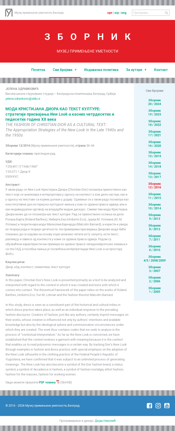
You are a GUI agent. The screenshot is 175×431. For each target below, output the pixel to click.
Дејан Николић (105, 420)
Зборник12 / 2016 (154, 185)
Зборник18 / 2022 (154, 123)
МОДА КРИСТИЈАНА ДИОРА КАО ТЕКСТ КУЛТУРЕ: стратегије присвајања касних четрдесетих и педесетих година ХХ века (59, 114)
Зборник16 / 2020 (154, 143)
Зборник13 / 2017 (154, 175)
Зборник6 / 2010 (154, 248)
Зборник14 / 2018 (154, 164)
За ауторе (136, 70)
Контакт (161, 70)
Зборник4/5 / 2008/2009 (155, 258)
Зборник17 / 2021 (154, 133)
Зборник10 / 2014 (154, 206)
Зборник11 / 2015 (154, 196)
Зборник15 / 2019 (154, 154)
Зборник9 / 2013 (154, 216)
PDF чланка (49, 382)
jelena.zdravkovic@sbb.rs (22, 98)
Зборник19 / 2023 (154, 112)
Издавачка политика (101, 70)
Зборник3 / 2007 (154, 269)
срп (109, 12)
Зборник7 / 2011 (154, 237)
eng (123, 12)
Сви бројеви (65, 70)
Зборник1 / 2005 (154, 290)
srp (117, 12)
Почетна (38, 70)
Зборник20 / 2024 (154, 102)
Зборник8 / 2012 (154, 227)
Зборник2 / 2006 (154, 279)
